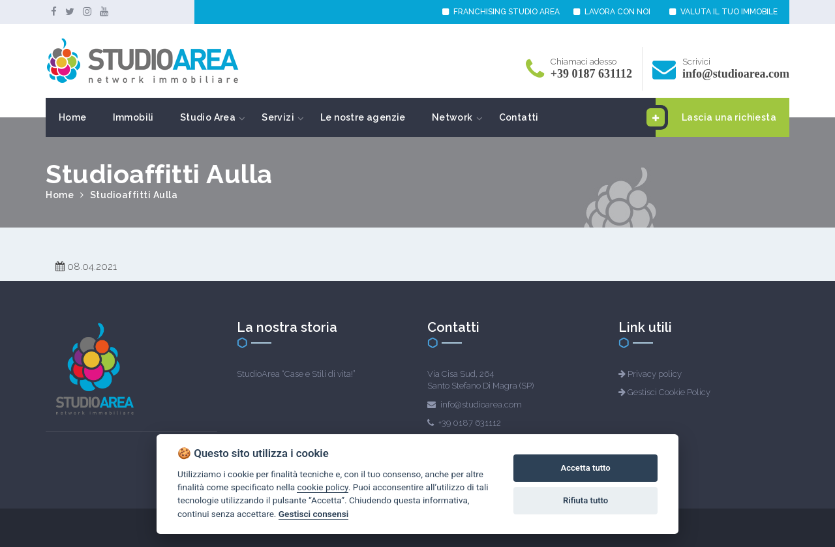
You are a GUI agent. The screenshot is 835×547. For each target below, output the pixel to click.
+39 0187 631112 (591, 73)
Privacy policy (655, 374)
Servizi (278, 117)
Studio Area (207, 117)
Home (73, 117)
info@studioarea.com (735, 73)
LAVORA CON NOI (611, 11)
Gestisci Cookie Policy (669, 392)
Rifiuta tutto (585, 500)
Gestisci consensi (313, 514)
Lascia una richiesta (716, 117)
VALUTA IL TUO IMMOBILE (723, 11)
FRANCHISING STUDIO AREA (501, 11)
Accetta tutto (585, 468)
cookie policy (322, 487)
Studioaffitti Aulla (134, 195)
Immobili (133, 117)
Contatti (519, 117)
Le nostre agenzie (363, 117)
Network (452, 117)
